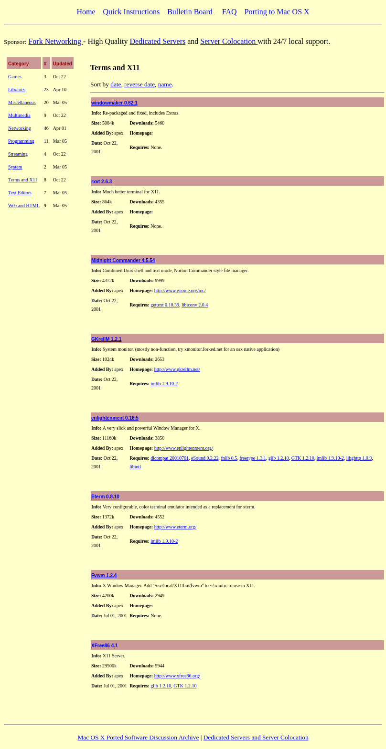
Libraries (16, 89)
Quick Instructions (131, 12)
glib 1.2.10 (278, 458)
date (115, 84)
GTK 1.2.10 (302, 458)
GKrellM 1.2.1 (106, 339)
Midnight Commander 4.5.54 (123, 260)
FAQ (229, 12)
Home (85, 12)
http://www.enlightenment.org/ (183, 448)
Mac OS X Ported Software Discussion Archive (138, 737)
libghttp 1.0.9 (359, 458)
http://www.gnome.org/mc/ (180, 290)
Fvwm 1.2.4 (104, 575)
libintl (135, 466)
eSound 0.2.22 (205, 458)
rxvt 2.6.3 (101, 181)
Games (14, 76)
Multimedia (19, 115)
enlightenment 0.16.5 (115, 418)
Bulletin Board (190, 12)
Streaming (18, 154)
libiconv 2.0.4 (195, 304)
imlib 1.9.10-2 (164, 383)
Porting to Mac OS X (277, 12)
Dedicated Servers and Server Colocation (256, 737)
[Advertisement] (34, 355)
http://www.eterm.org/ (175, 526)
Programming (21, 141)
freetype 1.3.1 (252, 458)
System (15, 166)
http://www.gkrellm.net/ (177, 369)
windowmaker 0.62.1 (114, 102)
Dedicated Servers (157, 41)
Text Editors (20, 192)
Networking (19, 128)
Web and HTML (24, 205)
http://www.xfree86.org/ (177, 675)
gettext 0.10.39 (164, 304)
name (165, 84)
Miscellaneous (22, 102)
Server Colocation (228, 41)
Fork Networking (55, 41)
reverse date (139, 84)
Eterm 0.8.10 (105, 496)
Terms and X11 (22, 179)
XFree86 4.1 (104, 645)
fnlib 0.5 (229, 458)
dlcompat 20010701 (169, 458)
